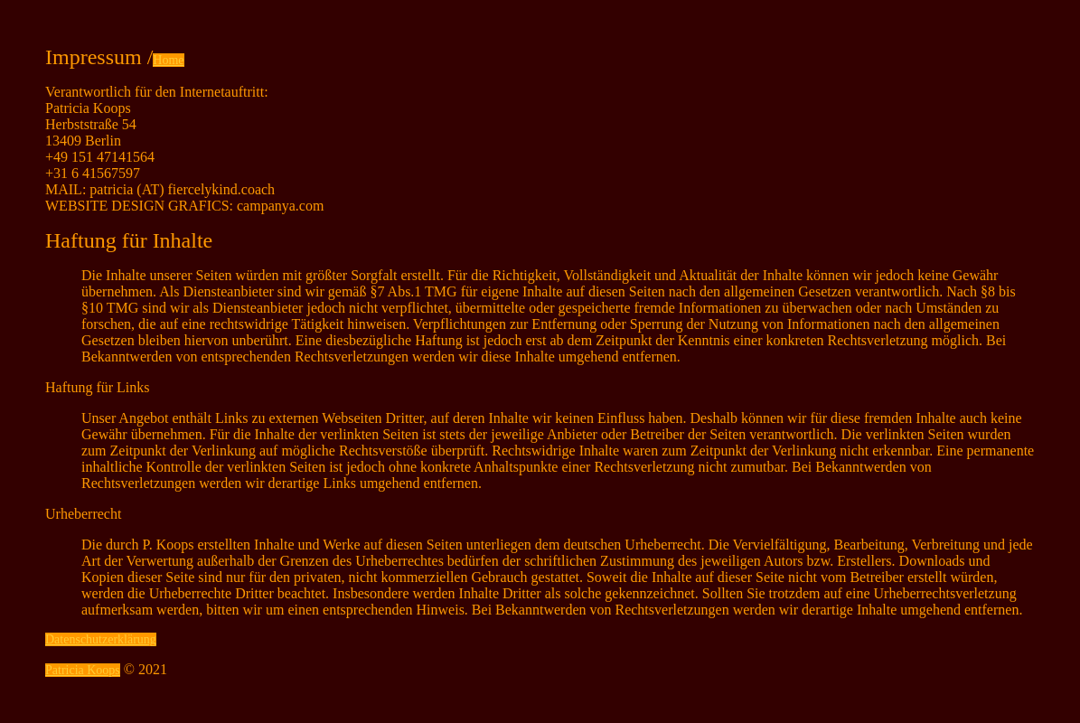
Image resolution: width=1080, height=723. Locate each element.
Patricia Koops (82, 670)
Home (168, 60)
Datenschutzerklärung (100, 639)
